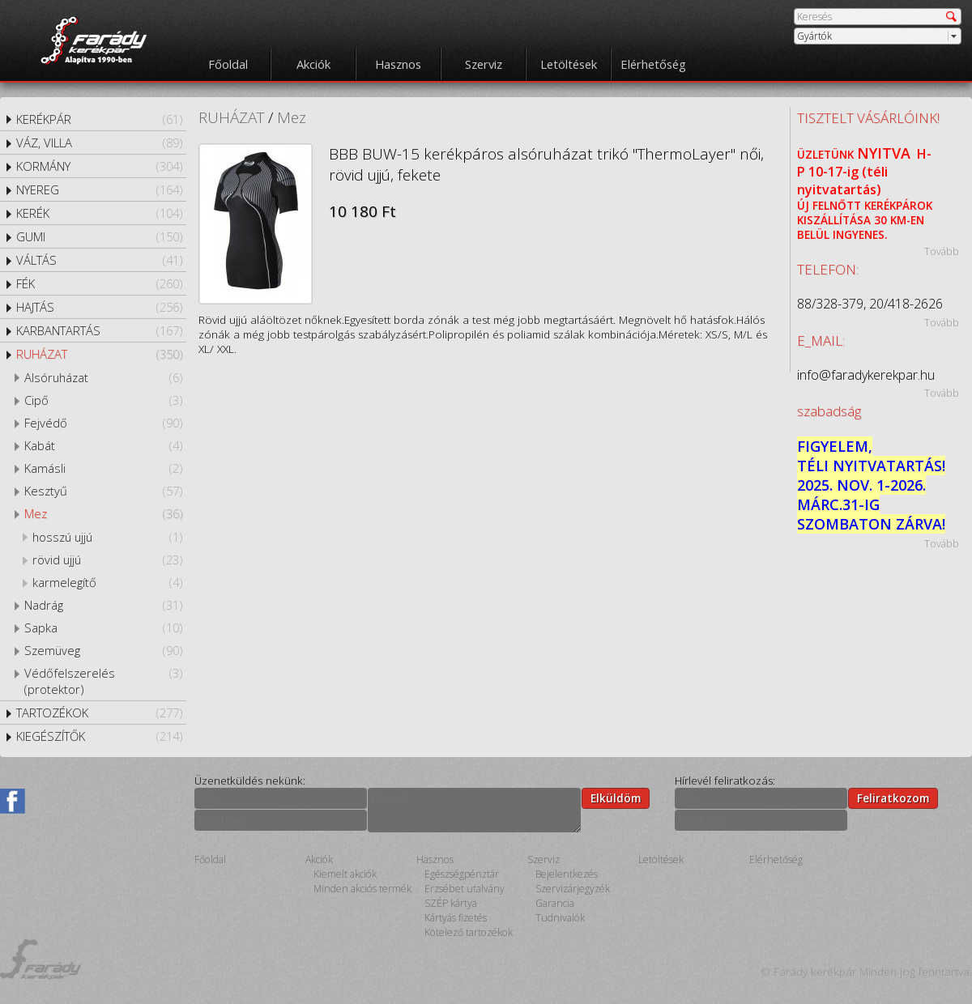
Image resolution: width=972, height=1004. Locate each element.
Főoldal (228, 64)
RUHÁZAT (99, 354)
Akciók (313, 64)
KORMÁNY (99, 166)
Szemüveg (103, 650)
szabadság (829, 411)
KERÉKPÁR (99, 119)
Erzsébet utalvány (464, 889)
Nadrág (103, 605)
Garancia (554, 903)
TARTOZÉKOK (99, 712)
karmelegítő (107, 582)
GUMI (99, 236)
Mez (103, 513)
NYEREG (99, 189)
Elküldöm (615, 798)
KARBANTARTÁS (99, 330)
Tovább (941, 251)
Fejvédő (103, 423)
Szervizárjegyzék (572, 889)
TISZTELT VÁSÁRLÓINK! (868, 117)
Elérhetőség (653, 64)
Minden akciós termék (362, 889)
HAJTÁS (99, 307)
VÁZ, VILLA (99, 142)
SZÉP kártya (450, 903)
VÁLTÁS (99, 260)
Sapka (103, 627)
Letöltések (568, 64)
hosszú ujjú (107, 537)
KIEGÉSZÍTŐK (99, 736)
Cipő (103, 400)
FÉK (99, 283)
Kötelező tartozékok (468, 932)
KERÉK (99, 213)
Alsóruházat (103, 377)
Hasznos (398, 64)
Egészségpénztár (461, 874)
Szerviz (483, 64)
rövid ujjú (107, 559)
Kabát (103, 445)
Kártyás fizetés (455, 918)
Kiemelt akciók (345, 874)
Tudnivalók (560, 918)
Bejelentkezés (566, 874)
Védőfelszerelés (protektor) (103, 681)
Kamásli (103, 468)
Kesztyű (103, 491)
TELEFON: (828, 269)
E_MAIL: (821, 340)
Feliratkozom (893, 798)
